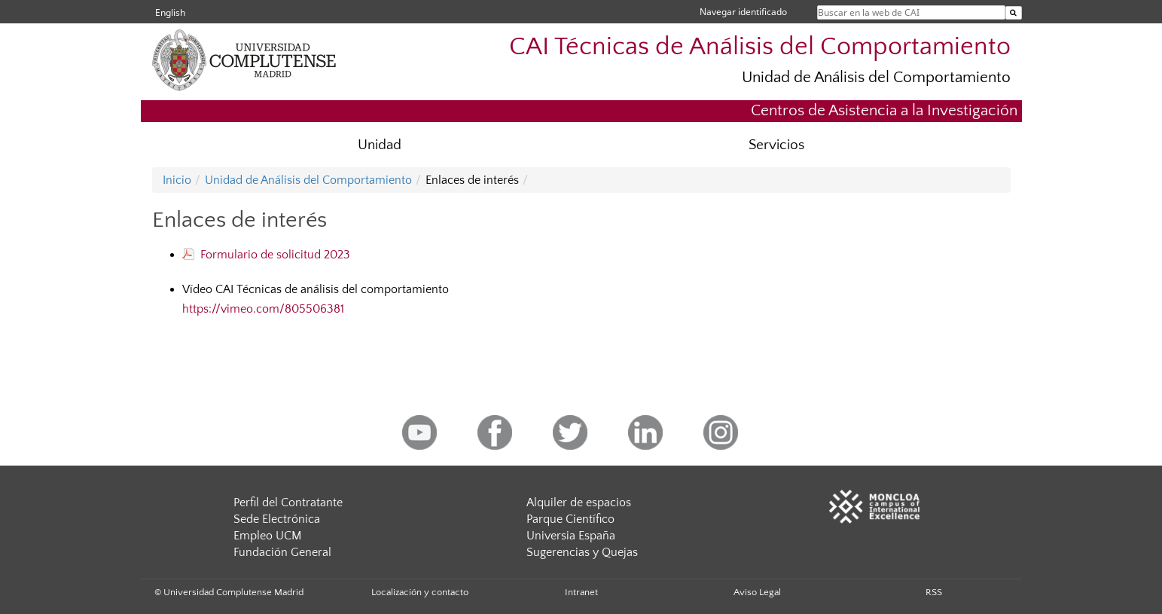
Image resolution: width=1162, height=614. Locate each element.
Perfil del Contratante (288, 502)
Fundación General (282, 552)
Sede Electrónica (276, 519)
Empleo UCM (267, 535)
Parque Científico (570, 519)
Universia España (570, 535)
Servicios (776, 145)
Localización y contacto (419, 592)
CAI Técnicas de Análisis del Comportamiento (760, 47)
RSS (934, 592)
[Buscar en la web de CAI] (1013, 13)
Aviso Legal (757, 592)
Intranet (581, 592)
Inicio (177, 180)
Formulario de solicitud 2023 (266, 254)
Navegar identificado (743, 11)
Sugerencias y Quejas (582, 552)
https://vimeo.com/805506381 (263, 309)
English (170, 12)
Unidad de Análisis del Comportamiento (876, 77)
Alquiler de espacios (578, 502)
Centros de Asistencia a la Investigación (884, 110)
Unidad (379, 145)
